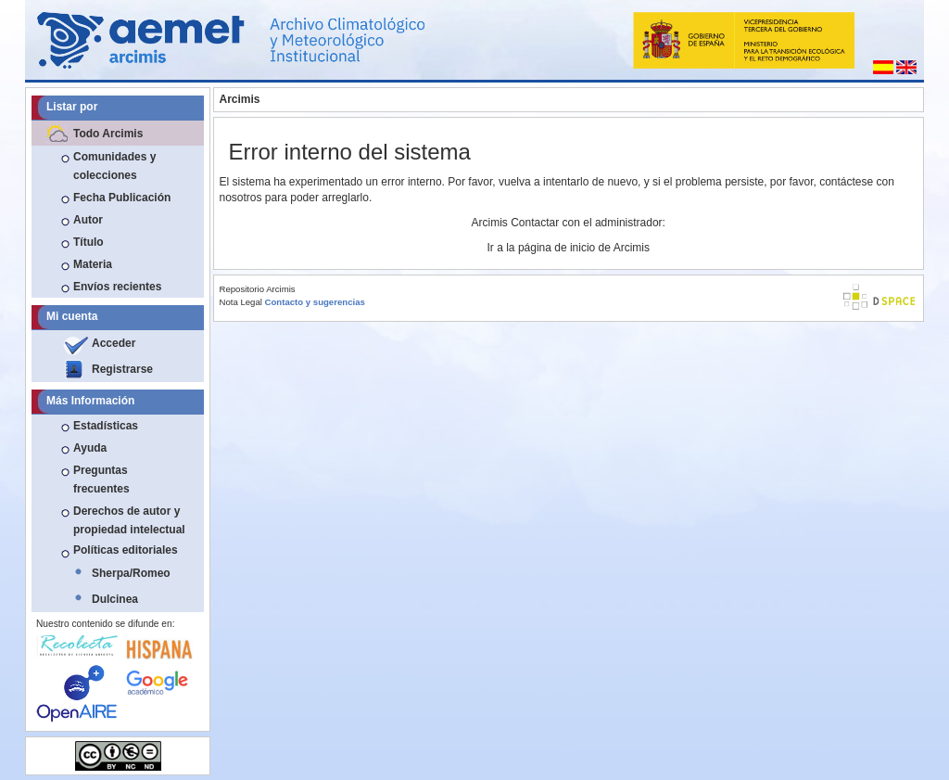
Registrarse (122, 369)
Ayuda (90, 447)
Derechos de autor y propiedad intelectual (129, 520)
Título (88, 242)
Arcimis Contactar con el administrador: (568, 222)
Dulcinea (115, 599)
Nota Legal (241, 302)
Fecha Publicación (122, 197)
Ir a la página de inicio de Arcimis (568, 247)
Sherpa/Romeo (131, 573)
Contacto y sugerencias (315, 302)
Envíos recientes (117, 286)
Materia (92, 264)
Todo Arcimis (108, 133)
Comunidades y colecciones (114, 166)
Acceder (113, 343)
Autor (88, 219)
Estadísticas (105, 425)
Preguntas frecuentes (101, 479)
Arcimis (240, 99)
